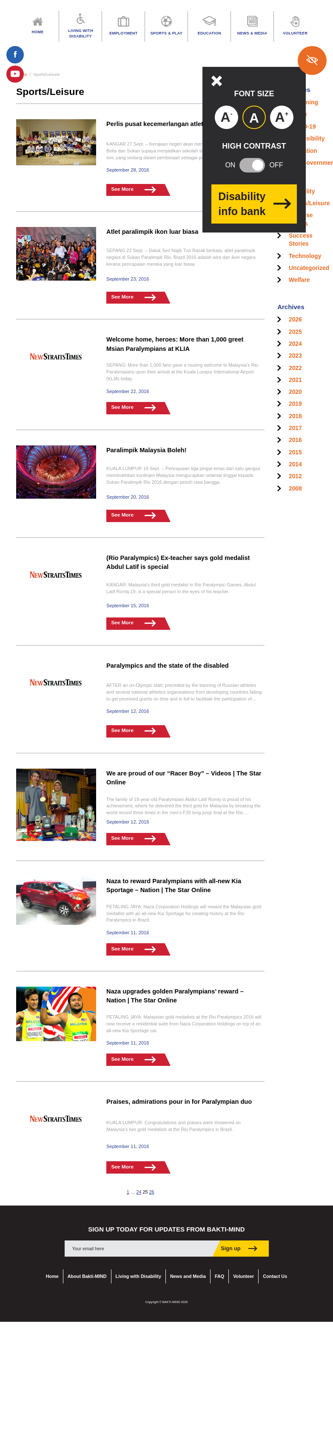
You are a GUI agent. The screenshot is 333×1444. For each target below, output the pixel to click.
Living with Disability (138, 1272)
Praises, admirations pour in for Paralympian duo (181, 1098)
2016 (295, 440)
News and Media (188, 1272)
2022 (295, 368)
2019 (295, 404)
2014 (295, 464)
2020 (295, 392)
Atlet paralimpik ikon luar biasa (153, 231)
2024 (295, 344)
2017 (295, 428)
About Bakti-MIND (87, 1272)
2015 (295, 452)
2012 (295, 476)
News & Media (252, 26)
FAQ (219, 1272)
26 (151, 1188)
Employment (123, 26)
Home (52, 1272)
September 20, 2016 (127, 495)
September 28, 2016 (127, 169)
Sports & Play (166, 26)
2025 (295, 332)
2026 (295, 319)
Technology (305, 256)
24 (138, 1188)
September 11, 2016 (127, 930)
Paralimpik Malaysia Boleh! (147, 448)
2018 (295, 416)
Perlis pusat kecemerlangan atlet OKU (164, 123)
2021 (295, 380)
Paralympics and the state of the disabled (169, 664)
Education (209, 26)
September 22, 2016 (127, 390)
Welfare (299, 280)
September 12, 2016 (127, 709)
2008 (295, 488)
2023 (295, 356)
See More (134, 189)
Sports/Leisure (309, 203)
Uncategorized (309, 268)
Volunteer (243, 1272)
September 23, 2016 (127, 278)
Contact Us (275, 1272)
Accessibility (306, 138)
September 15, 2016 (127, 603)
